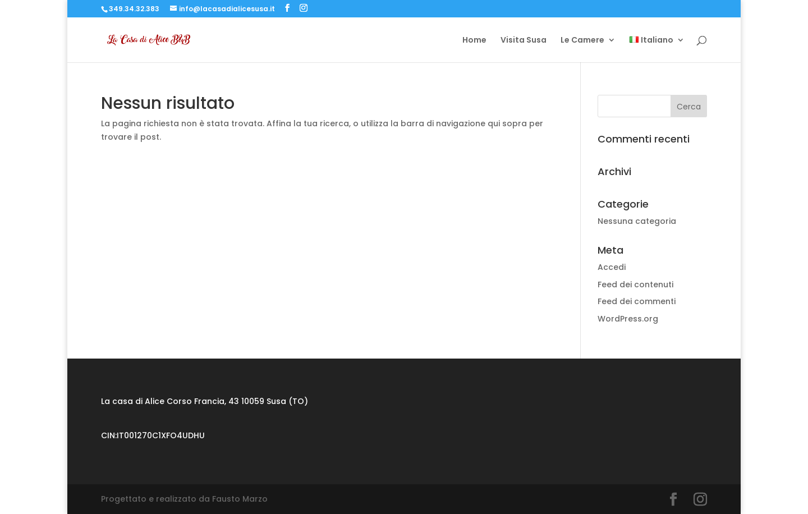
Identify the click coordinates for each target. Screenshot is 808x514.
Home (474, 40)
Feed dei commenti (637, 301)
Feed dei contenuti (635, 284)
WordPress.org (628, 318)
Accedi (612, 267)
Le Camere (582, 40)
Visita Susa (524, 40)
